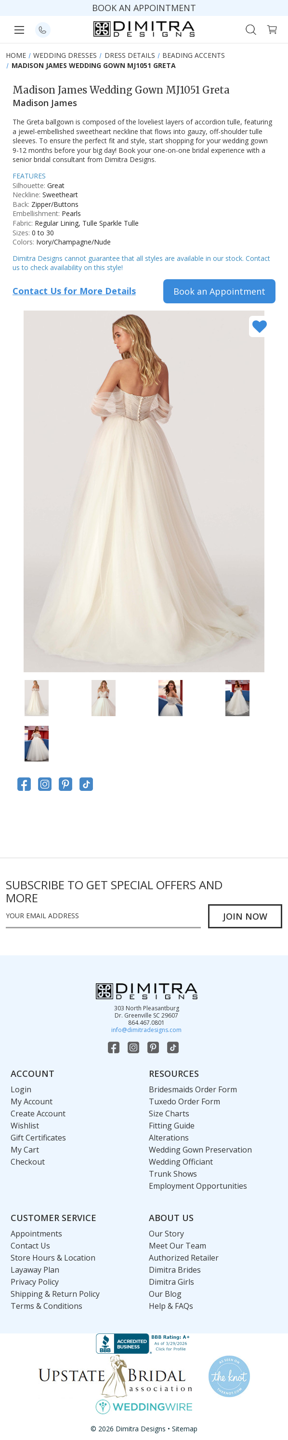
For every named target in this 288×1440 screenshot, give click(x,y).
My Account (31, 1101)
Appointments (36, 1233)
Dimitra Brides (175, 1269)
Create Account (38, 1113)
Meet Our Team (177, 1245)
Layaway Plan (35, 1269)
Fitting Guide (172, 1125)
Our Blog (165, 1294)
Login (21, 1089)
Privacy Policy (35, 1282)
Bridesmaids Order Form (193, 1089)
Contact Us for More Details (74, 291)
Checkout (28, 1161)
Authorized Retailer (184, 1257)
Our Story (166, 1233)
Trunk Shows (173, 1173)
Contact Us (30, 1245)
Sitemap (184, 1428)
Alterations (169, 1137)
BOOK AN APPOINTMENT (144, 8)
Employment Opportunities (198, 1186)
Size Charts (169, 1113)
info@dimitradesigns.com (146, 1030)
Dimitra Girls (171, 1282)
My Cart (25, 1149)
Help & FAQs (171, 1306)
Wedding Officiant (181, 1161)
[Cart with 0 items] (272, 28)
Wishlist (25, 1125)
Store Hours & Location (53, 1257)
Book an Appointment (219, 291)
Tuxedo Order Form (184, 1101)
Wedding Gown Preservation (200, 1149)
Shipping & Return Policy (55, 1294)
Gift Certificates (38, 1137)
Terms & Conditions (46, 1306)
